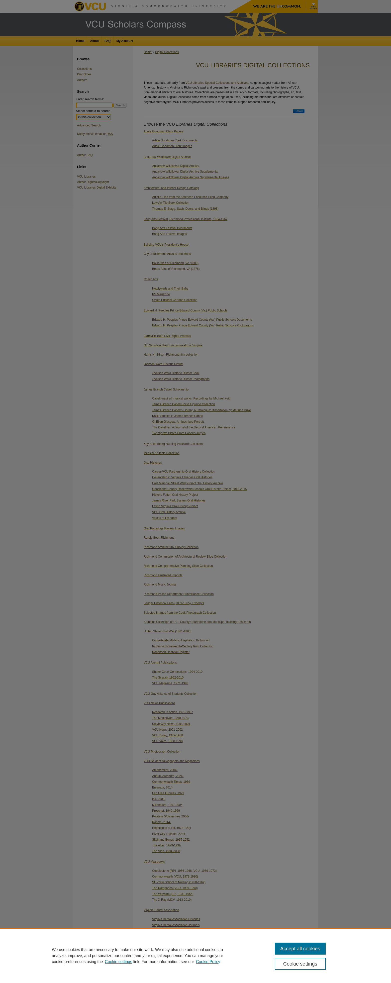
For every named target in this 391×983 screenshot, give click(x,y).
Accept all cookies (300, 948)
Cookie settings (118, 962)
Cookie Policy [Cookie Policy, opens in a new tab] (208, 962)
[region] (195, 955)
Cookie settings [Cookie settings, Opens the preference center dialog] (300, 964)
